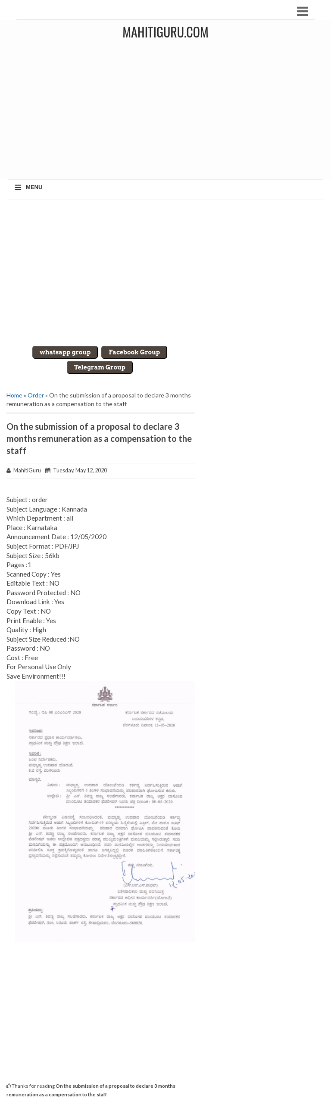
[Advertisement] (165, 272)
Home (14, 395)
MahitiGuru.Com (165, 31)
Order (36, 395)
